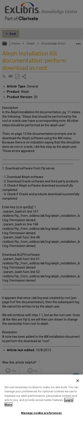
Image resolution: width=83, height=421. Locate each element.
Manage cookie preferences (41, 413)
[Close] (78, 381)
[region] (41, 398)
